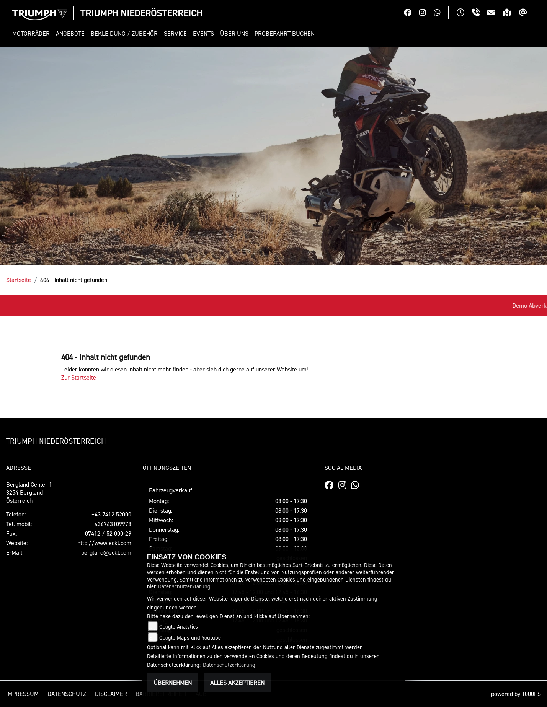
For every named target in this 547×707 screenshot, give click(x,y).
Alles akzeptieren (237, 682)
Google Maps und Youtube (190, 637)
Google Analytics (178, 626)
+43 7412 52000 (111, 514)
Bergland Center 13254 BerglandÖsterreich (29, 492)
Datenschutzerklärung (184, 586)
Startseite (18, 279)
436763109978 (113, 524)
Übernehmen (172, 682)
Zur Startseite (78, 377)
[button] (32, 33)
